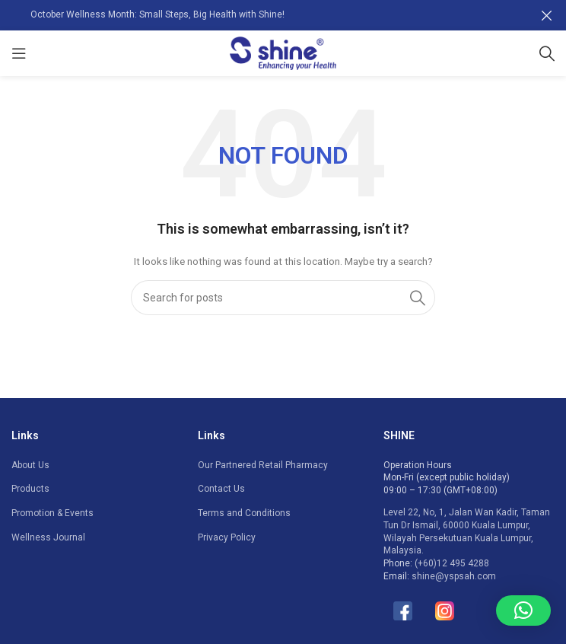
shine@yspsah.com (454, 576)
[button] (523, 610)
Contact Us (221, 488)
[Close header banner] (547, 15)
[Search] (547, 53)
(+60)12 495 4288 (452, 563)
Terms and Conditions (244, 513)
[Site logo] (283, 52)
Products (30, 488)
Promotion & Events (52, 513)
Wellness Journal (48, 537)
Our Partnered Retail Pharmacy (263, 464)
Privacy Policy (227, 537)
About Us (30, 464)
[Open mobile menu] (19, 53)
